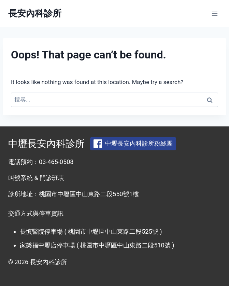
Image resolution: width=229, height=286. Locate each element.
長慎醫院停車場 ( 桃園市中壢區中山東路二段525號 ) (91, 231)
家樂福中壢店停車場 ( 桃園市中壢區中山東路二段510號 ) (97, 245)
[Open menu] (214, 13)
